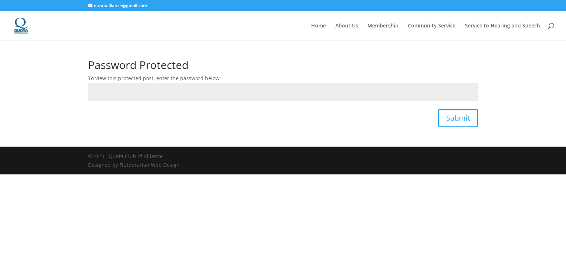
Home (318, 26)
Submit (458, 118)
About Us (346, 26)
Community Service (432, 26)
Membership (383, 26)
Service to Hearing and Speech (502, 26)
